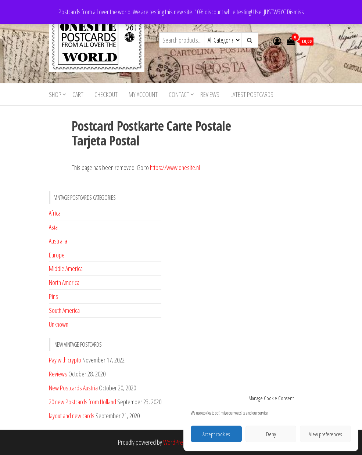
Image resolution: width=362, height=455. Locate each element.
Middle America (66, 268)
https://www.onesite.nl (175, 167)
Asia (53, 227)
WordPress (175, 442)
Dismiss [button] (295, 11)
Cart (77, 94)
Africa (55, 213)
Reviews (209, 94)
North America (64, 282)
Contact (179, 94)
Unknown (58, 324)
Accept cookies (216, 434)
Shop (55, 94)
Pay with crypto (65, 359)
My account (143, 94)
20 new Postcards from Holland (82, 401)
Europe (57, 254)
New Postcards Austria (73, 387)
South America (64, 310)
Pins (53, 296)
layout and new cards (71, 415)
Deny (271, 434)
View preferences (325, 434)
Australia (58, 240)
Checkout (106, 94)
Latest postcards (251, 94)
